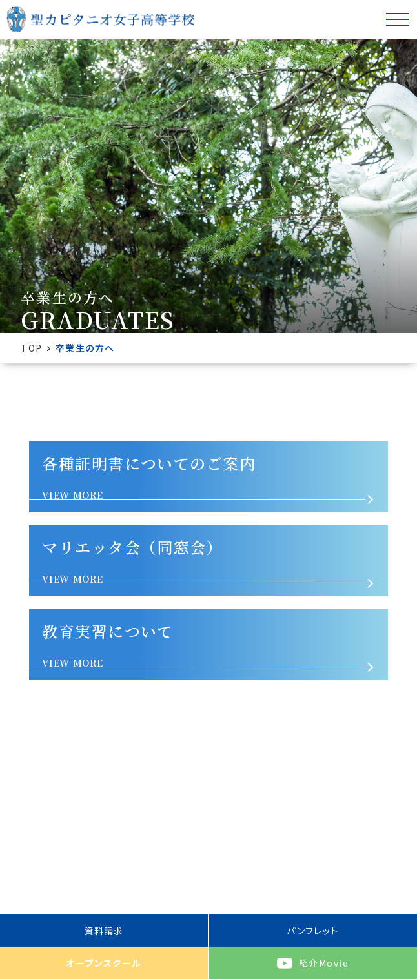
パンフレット (313, 930)
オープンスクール (104, 962)
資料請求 (104, 930)
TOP (31, 347)
